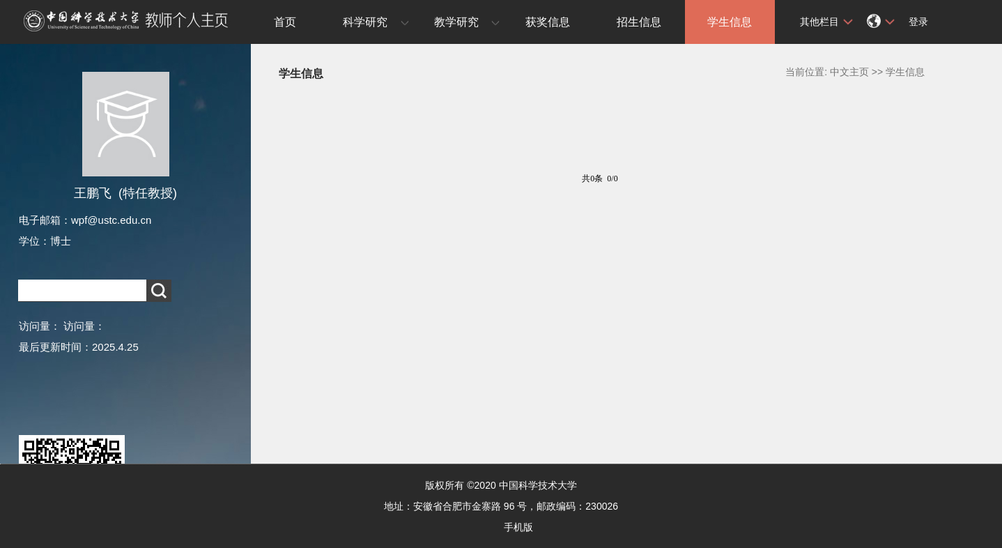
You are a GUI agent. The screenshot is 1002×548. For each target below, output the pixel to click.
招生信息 (639, 22)
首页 (285, 22)
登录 (918, 21)
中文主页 (849, 71)
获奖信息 (547, 22)
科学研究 (365, 22)
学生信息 (729, 22)
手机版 (518, 527)
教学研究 (456, 22)
